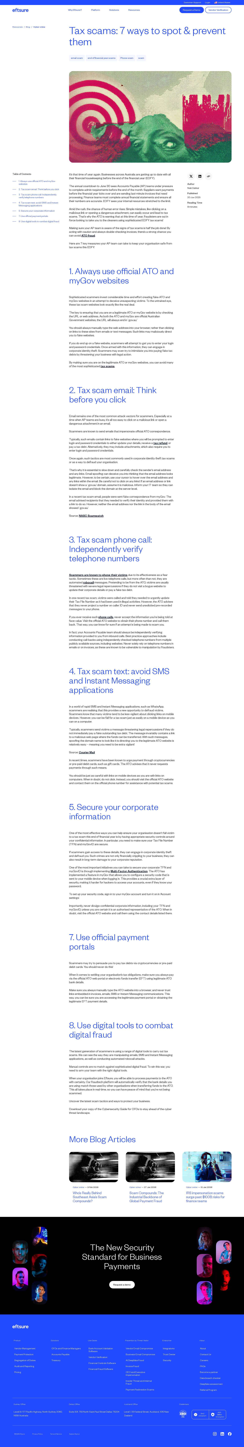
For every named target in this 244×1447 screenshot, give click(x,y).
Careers (204, 1360)
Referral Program (208, 1390)
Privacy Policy (37, 1434)
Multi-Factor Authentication (129, 871)
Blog (28, 27)
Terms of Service (56, 1434)
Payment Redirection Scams (140, 1389)
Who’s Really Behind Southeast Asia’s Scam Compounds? (90, 1197)
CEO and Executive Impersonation (135, 1373)
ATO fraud (88, 235)
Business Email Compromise (140, 1354)
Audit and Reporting (24, 1366)
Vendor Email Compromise (139, 1348)
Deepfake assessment (211, 1384)
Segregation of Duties (25, 1360)
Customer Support (192, 2)
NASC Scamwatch (91, 515)
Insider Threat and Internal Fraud (139, 1382)
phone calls (105, 617)
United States (222, 2)
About (203, 1348)
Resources (17, 27)
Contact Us (205, 1354)
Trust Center (169, 1354)
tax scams (108, 366)
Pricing (17, 1372)
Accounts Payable (60, 1354)
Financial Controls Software (102, 1363)
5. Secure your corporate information (37, 211)
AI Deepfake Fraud (135, 1360)
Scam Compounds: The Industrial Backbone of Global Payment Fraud (146, 1197)
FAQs (203, 1366)
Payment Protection (23, 1354)
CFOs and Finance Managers (66, 1348)
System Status (74, 1434)
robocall (88, 582)
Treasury (56, 1360)
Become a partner (209, 1372)
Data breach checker (210, 1378)
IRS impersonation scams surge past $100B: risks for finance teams (205, 1197)
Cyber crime (39, 27)
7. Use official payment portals (33, 216)
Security (167, 1360)
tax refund (160, 443)
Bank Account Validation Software (101, 1350)
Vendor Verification (218, 10)
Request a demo (122, 1284)
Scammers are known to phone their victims (98, 575)
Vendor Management (24, 1348)
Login (207, 2)
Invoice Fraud (132, 1366)
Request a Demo (191, 10)
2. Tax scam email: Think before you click (39, 189)
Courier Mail (87, 752)
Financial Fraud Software (101, 1369)
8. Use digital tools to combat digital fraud (39, 221)
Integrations (169, 1348)
